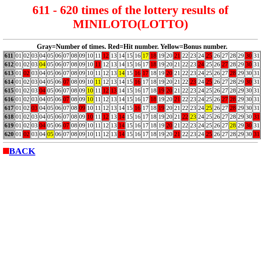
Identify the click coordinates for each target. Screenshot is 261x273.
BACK (22, 151)
